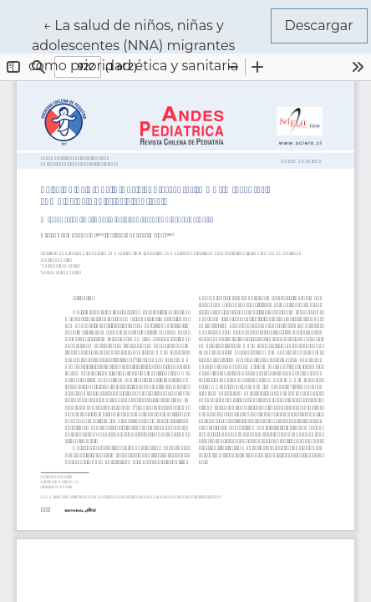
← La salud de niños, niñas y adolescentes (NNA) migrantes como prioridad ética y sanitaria (145, 44)
